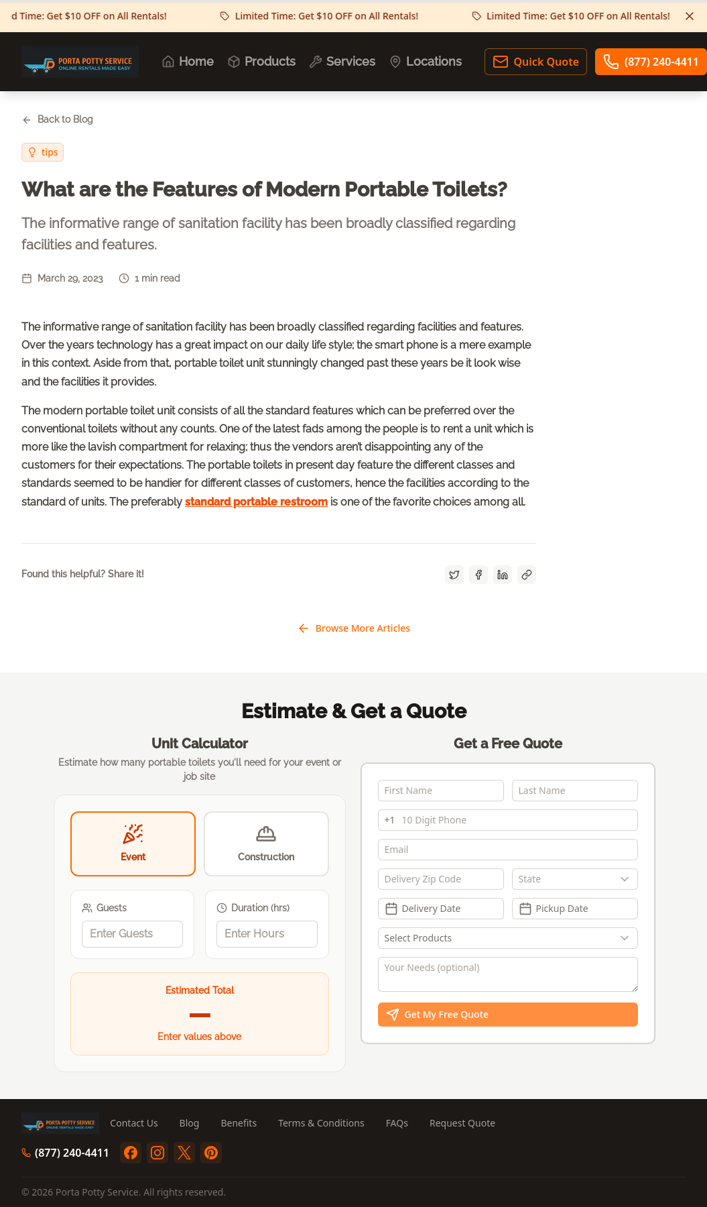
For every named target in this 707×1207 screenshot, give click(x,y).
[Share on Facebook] (478, 574)
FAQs (397, 1122)
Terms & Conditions (321, 1122)
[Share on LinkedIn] (502, 574)
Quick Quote (536, 62)
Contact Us (133, 1122)
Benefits (238, 1122)
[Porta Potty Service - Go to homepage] (80, 62)
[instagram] (157, 1152)
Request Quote (462, 1122)
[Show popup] (628, 879)
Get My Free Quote (437, 1014)
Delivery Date (423, 908)
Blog (190, 1122)
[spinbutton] (132, 934)
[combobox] (575, 879)
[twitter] (184, 1152)
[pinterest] (211, 1152)
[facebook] (130, 1152)
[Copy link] (526, 574)
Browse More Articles (353, 628)
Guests (104, 908)
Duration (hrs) (253, 908)
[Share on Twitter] (454, 574)
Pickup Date (553, 908)
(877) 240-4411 (65, 1152)
